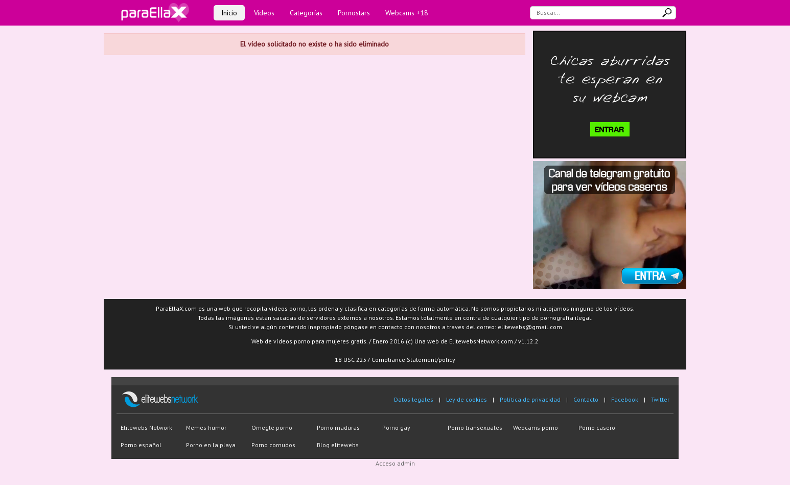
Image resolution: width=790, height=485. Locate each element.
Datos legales (413, 399)
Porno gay (396, 427)
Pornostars (354, 12)
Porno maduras (338, 427)
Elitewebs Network (146, 427)
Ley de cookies (466, 399)
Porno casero (596, 427)
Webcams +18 (406, 12)
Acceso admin (395, 463)
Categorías (306, 12)
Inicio (229, 12)
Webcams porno (535, 427)
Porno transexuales (475, 427)
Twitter (660, 399)
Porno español (141, 445)
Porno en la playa (211, 445)
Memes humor (206, 427)
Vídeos (264, 12)
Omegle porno (271, 427)
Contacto (585, 399)
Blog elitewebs (338, 445)
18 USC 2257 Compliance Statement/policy (395, 359)
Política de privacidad (530, 399)
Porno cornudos (273, 445)
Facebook (624, 399)
